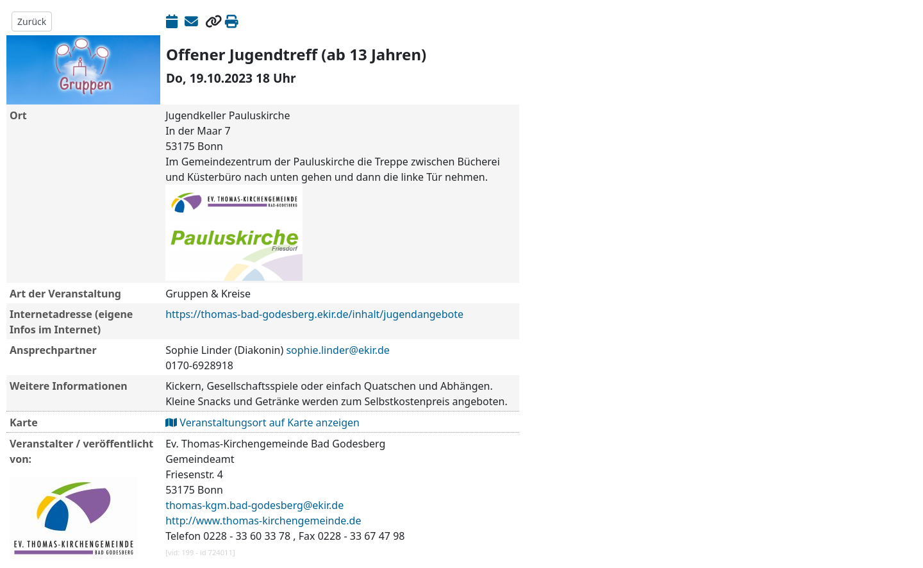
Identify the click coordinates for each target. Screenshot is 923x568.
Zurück (31, 21)
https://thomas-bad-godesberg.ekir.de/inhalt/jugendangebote (314, 314)
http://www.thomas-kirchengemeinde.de (263, 521)
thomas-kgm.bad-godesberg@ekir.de (254, 505)
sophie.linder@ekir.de (337, 350)
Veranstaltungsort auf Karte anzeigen (262, 422)
